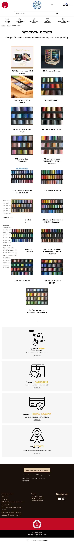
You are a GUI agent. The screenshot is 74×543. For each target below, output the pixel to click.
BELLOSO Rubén (9, 235)
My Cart (5, 497)
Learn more (37, 355)
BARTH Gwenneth (10, 232)
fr (52, 5)
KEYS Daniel (8, 248)
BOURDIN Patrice (9, 230)
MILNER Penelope (10, 255)
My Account (7, 494)
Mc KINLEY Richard (10, 253)
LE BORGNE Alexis (10, 250)
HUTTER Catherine (10, 245)
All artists (6, 267)
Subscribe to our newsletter (37, 470)
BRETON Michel (9, 240)
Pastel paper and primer (63, 22)
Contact (5, 499)
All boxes (8, 217)
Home (3, 25)
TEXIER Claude (9, 263)
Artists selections (47, 22)
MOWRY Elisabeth (10, 258)
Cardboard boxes (20, 22)
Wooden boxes (7, 22)
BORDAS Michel (9, 238)
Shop (8, 25)
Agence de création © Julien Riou (37, 534)
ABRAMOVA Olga (10, 227)
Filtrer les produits (37, 540)
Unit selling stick (34, 22)
